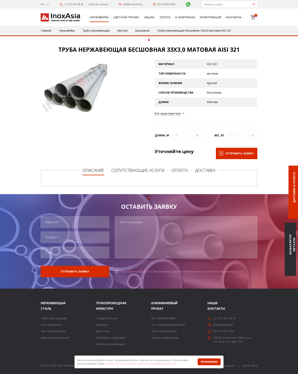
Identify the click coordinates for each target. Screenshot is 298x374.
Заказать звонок (98, 4)
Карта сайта (249, 365)
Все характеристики (168, 113)
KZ (47, 4)
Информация (210, 17)
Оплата (180, 170)
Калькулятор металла (292, 244)
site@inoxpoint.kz (133, 4)
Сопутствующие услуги (137, 170)
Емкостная (102, 331)
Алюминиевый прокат (156, 306)
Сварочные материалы (55, 337)
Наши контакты (212, 306)
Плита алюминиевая (164, 331)
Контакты (233, 17)
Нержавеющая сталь (45, 306)
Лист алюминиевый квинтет (168, 324)
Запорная (102, 324)
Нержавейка (99, 17)
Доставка (205, 170)
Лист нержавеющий (53, 331)
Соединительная (106, 318)
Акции (149, 17)
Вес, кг (219, 135)
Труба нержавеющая (54, 318)
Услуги (165, 17)
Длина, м (162, 135)
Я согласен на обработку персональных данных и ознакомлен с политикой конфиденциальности (181, 271)
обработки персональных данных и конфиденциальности (140, 363)
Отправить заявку (239, 153)
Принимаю (209, 362)
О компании (185, 17)
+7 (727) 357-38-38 (73, 4)
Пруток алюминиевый (164, 337)
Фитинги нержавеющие (110, 344)
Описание (93, 170)
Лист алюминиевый (163, 318)
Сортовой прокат (52, 324)
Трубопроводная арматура (100, 306)
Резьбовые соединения (110, 337)
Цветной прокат (126, 17)
